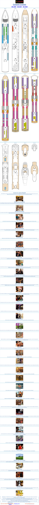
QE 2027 (19, 6)
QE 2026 (13, 6)
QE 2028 (25, 6)
